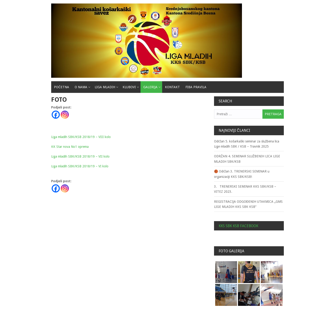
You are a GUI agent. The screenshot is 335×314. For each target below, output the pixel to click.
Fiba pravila (195, 87)
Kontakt (172, 87)
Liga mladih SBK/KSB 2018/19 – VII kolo (80, 156)
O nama (81, 87)
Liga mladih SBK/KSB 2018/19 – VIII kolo (81, 137)
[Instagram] (65, 115)
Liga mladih (105, 87)
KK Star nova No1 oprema (70, 147)
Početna (61, 87)
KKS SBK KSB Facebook (238, 226)
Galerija (150, 87)
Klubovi (129, 87)
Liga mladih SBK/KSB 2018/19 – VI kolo (79, 166)
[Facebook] (56, 115)
